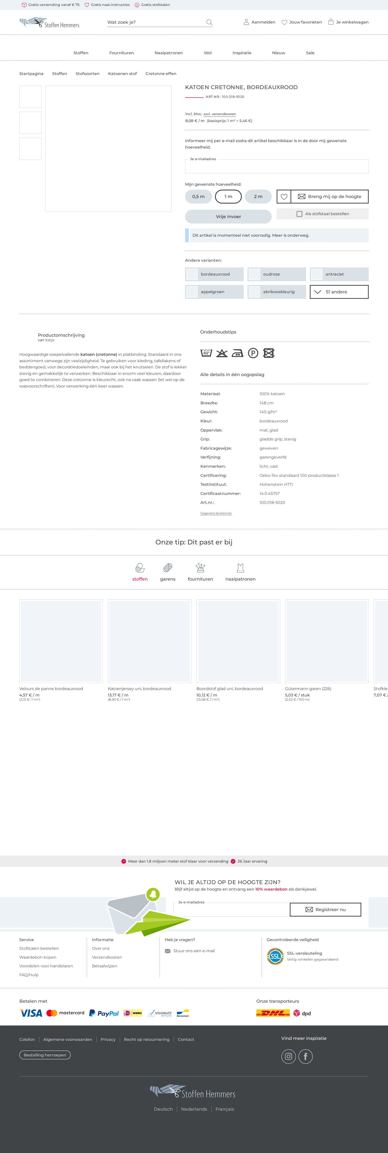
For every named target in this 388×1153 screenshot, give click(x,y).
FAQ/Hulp (29, 975)
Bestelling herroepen (45, 1055)
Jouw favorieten (301, 21)
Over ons (101, 948)
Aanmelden (259, 20)
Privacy (108, 1039)
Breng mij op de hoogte (329, 196)
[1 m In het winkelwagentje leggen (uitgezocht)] (228, 197)
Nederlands (194, 1108)
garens (167, 572)
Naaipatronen (169, 53)
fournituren (200, 572)
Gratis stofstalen (152, 4)
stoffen (140, 572)
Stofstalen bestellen (39, 948)
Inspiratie (242, 53)
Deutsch (161, 1108)
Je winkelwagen (348, 20)
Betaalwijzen (104, 966)
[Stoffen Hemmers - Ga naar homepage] (193, 1092)
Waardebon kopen (37, 957)
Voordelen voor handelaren (46, 966)
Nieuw (278, 53)
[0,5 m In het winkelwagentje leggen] (198, 197)
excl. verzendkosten (220, 114)
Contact (186, 1039)
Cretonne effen (161, 74)
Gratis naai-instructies (107, 4)
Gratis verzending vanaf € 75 (50, 4)
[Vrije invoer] (228, 217)
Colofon (27, 1039)
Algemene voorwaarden (67, 1039)
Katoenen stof (122, 74)
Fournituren (121, 53)
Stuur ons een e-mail (190, 951)
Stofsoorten (87, 74)
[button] (284, 197)
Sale (310, 53)
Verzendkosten (107, 957)
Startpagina (31, 74)
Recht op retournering (147, 1039)
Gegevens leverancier (216, 513)
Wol (208, 53)
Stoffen (80, 53)
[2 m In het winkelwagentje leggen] (258, 197)
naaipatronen (240, 572)
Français (224, 1108)
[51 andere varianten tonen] (339, 292)
